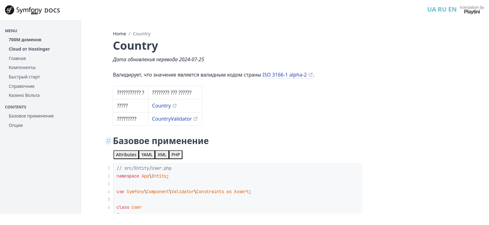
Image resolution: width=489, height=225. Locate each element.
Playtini (472, 11)
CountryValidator (172, 118)
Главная (17, 58)
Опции (16, 125)
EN (452, 9)
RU (442, 9)
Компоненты (22, 67)
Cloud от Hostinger (29, 49)
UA (431, 9)
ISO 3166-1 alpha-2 (285, 74)
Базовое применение (31, 116)
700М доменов (25, 39)
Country (141, 33)
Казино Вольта (24, 95)
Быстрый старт (24, 77)
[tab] (126, 154)
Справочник (22, 86)
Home (119, 33)
